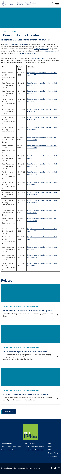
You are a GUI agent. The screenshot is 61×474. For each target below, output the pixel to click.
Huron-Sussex (30, 443)
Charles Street (6, 443)
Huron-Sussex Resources (34, 450)
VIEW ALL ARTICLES (9, 411)
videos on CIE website (39, 58)
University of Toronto (34, 468)
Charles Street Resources (10, 450)
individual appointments (52, 51)
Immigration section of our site (28, 53)
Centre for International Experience (15, 44)
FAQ (49, 450)
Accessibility (52, 456)
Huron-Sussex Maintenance (34, 447)
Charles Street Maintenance (11, 447)
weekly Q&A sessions (41, 49)
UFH (49, 443)
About (50, 447)
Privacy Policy (53, 453)
